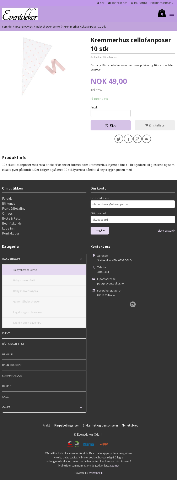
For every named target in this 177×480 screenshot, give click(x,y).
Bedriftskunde (12, 224)
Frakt (46, 426)
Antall (94, 107)
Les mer (114, 466)
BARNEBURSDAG (12, 366)
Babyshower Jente (25, 271)
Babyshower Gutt (24, 281)
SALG (5, 398)
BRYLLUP (7, 355)
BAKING (6, 387)
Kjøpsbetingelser (66, 426)
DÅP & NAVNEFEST (13, 345)
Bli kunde (8, 204)
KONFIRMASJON (12, 376)
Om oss (7, 214)
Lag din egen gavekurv (27, 324)
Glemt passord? (166, 231)
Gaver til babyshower (26, 302)
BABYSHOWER (11, 260)
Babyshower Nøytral (25, 292)
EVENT (6, 334)
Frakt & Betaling (14, 209)
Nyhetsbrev (130, 426)
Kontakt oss (11, 234)
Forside (7, 26)
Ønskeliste (155, 126)
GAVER (6, 408)
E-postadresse (100, 199)
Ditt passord (98, 214)
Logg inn (8, 229)
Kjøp (111, 126)
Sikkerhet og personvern (100, 426)
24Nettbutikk (95, 474)
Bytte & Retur (12, 219)
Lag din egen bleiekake (27, 313)
